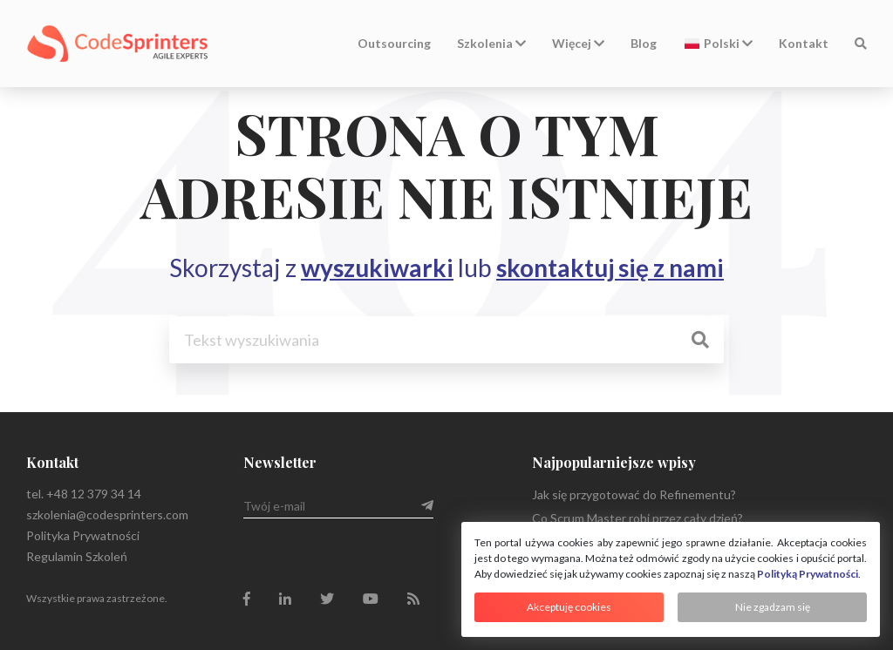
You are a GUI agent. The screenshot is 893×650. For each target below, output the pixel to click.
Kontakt (803, 43)
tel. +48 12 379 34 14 (83, 493)
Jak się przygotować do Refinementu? (634, 494)
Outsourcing (394, 43)
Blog (644, 43)
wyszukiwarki (377, 267)
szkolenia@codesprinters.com (107, 514)
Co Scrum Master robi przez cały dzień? (637, 518)
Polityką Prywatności (807, 573)
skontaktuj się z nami (610, 267)
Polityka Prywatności (83, 535)
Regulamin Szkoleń (76, 556)
